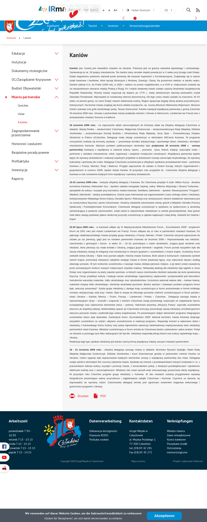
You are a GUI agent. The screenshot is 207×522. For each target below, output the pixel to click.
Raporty (18, 226)
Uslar (21, 162)
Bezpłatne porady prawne (30, 200)
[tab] (135, 63)
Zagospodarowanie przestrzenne (25, 180)
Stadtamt (57, 75)
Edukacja (18, 101)
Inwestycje (19, 218)
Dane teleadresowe (178, 483)
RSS (198, 10)
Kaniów (22, 170)
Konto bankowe (176, 487)
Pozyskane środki (177, 492)
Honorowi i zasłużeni (27, 191)
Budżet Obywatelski (26, 136)
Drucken (83, 444)
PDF (103, 444)
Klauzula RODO (98, 483)
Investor (117, 75)
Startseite (11, 85)
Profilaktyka (20, 209)
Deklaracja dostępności (103, 479)
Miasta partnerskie (26, 145)
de (170, 10)
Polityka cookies (99, 487)
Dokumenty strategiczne (29, 119)
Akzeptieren (164, 516)
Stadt (77, 75)
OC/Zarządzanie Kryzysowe (31, 127)
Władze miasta (176, 479)
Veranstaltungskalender (144, 74)
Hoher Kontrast (138, 10)
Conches (23, 153)
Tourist (96, 75)
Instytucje (19, 110)
